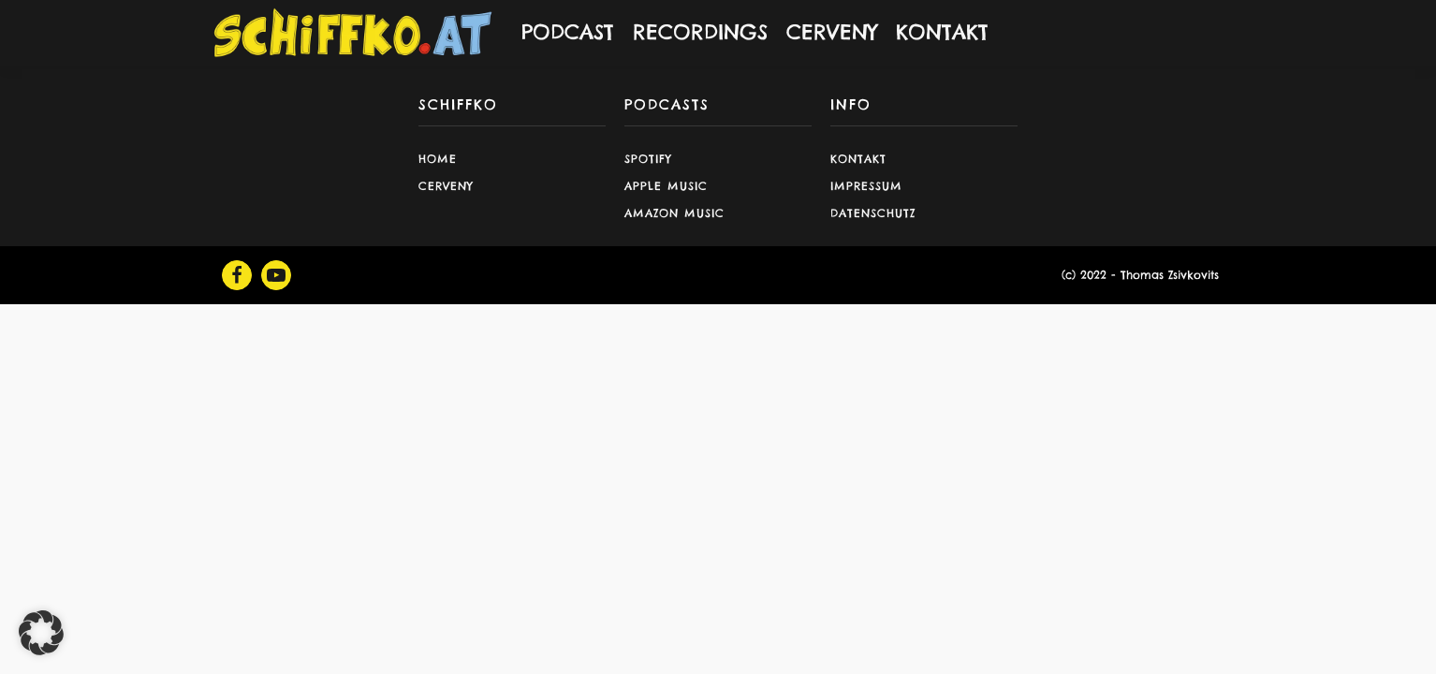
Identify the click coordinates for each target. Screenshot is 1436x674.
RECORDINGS (700, 32)
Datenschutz (873, 213)
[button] (41, 633)
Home (437, 159)
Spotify (648, 159)
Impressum (866, 186)
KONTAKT (942, 32)
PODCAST (567, 32)
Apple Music (666, 186)
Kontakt (858, 159)
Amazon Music (674, 213)
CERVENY (831, 32)
